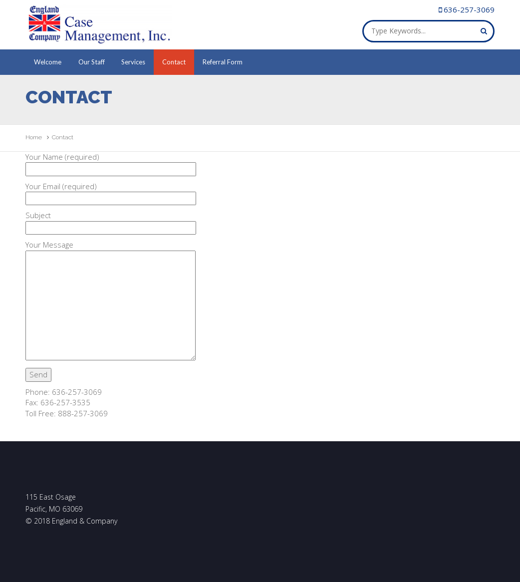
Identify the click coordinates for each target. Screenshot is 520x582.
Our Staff (91, 62)
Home (33, 137)
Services (133, 62)
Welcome (47, 62)
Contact (174, 62)
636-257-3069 (469, 9)
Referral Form (223, 62)
